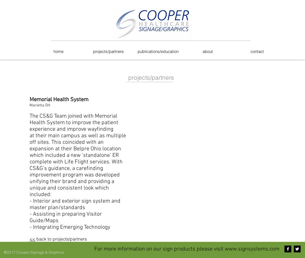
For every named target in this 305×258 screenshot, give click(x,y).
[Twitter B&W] (297, 249)
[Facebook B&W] (287, 249)
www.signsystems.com (252, 249)
